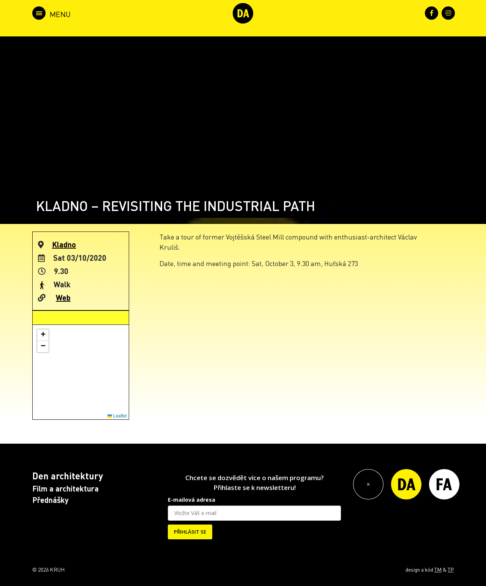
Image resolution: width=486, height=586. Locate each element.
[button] (43, 335)
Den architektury (67, 476)
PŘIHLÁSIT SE (190, 531)
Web (63, 297)
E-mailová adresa (191, 499)
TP (451, 569)
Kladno (64, 244)
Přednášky (50, 500)
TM (438, 569)
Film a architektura (65, 488)
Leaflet (117, 416)
